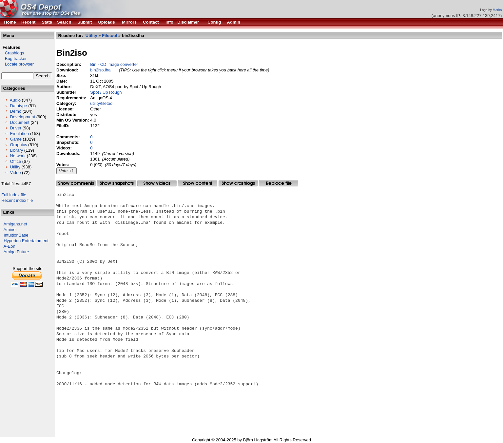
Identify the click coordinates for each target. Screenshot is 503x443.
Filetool (109, 35)
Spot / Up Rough (106, 92)
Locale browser (17, 64)
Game (15, 139)
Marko (497, 10)
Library (16, 150)
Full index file (13, 194)
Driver (15, 127)
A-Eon (9, 246)
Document (19, 122)
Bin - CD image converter (114, 64)
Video (15, 172)
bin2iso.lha (100, 69)
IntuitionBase (16, 235)
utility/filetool (101, 103)
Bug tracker (14, 58)
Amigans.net (15, 224)
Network (18, 155)
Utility (15, 166)
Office (15, 161)
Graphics (18, 144)
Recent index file (17, 200)
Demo (15, 111)
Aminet (10, 229)
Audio (15, 100)
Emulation (19, 133)
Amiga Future (16, 251)
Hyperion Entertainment (26, 240)
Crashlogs (12, 52)
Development (22, 116)
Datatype (18, 105)
